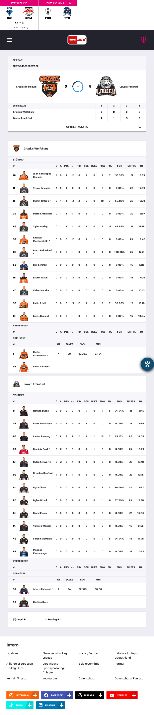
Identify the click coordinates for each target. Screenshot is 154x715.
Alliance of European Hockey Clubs (19, 665)
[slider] (77, 15)
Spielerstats (77, 126)
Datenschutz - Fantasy (129, 678)
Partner (119, 663)
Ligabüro (12, 653)
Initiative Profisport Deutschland (127, 655)
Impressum (50, 678)
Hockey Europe (88, 653)
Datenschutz (87, 678)
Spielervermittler (89, 663)
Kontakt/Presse (16, 678)
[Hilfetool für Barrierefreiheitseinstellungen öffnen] (147, 364)
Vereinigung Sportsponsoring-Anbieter (54, 668)
